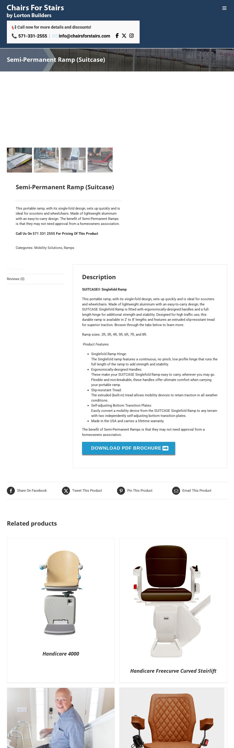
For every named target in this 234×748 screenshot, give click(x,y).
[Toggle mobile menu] (224, 8)
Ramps (69, 248)
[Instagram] (131, 36)
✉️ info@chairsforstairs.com (81, 36)
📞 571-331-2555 (29, 36)
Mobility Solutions (48, 248)
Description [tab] (15, 269)
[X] (124, 36)
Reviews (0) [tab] (15, 279)
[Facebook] (117, 36)
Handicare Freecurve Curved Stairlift (173, 670)
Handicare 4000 (61, 653)
